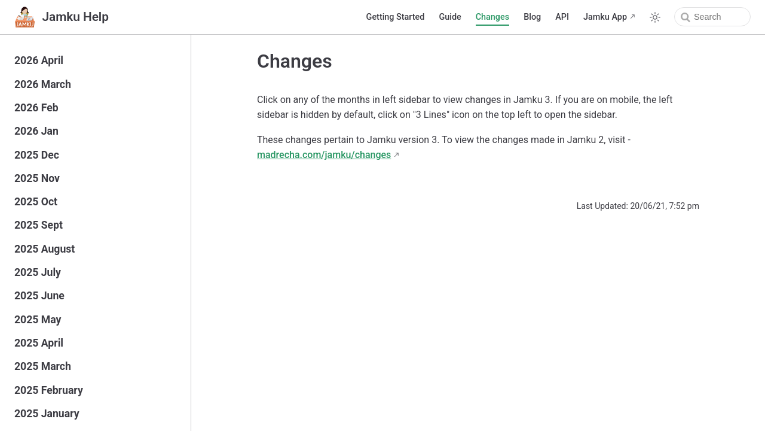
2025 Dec (36, 155)
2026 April (38, 60)
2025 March (42, 366)
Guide (450, 17)
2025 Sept (38, 225)
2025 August (44, 249)
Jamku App (605, 17)
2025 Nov (37, 178)
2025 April (38, 343)
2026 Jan (36, 131)
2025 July (37, 272)
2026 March (42, 84)
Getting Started (395, 17)
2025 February (48, 390)
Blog (532, 17)
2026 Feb (36, 108)
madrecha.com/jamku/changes (324, 154)
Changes (492, 17)
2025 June (39, 296)
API (562, 17)
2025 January (46, 414)
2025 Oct (35, 202)
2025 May (37, 320)
